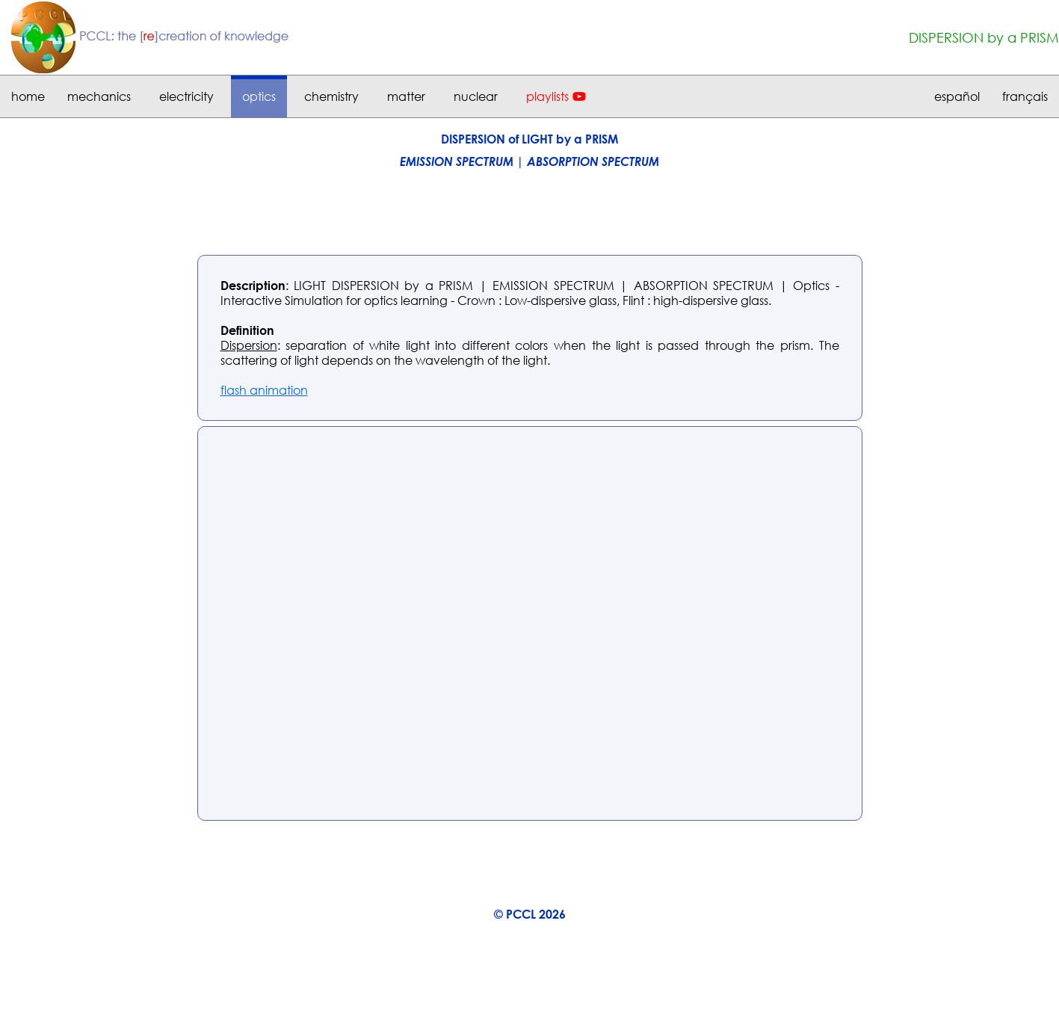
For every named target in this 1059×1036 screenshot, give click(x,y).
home (28, 96)
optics (259, 96)
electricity (186, 96)
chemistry (331, 96)
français (1025, 96)
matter (406, 96)
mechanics (99, 96)
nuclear (476, 96)
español (957, 96)
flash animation (264, 390)
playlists (547, 96)
